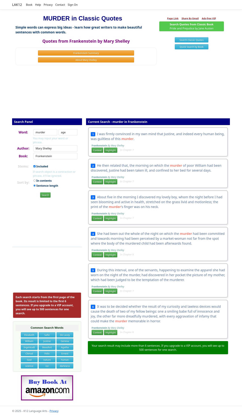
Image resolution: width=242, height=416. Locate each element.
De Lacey (65, 334)
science (29, 365)
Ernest (64, 353)
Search (45, 195)
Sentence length (45, 186)
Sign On (73, 5)
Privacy (48, 5)
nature (47, 359)
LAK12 (17, 4)
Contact (60, 5)
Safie (47, 334)
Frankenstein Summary (86, 53)
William (29, 341)
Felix (47, 353)
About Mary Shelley (86, 59)
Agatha (65, 347)
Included (40, 166)
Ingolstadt (29, 347)
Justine (47, 341)
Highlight (111, 150)
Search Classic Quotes (191, 39)
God (29, 359)
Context (97, 150)
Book (29, 5)
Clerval (29, 353)
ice (47, 365)
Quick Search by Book (192, 46)
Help (38, 5)
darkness (65, 365)
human (65, 359)
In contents (42, 180)
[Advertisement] (121, 94)
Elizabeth (29, 334)
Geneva (65, 341)
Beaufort (47, 347)
